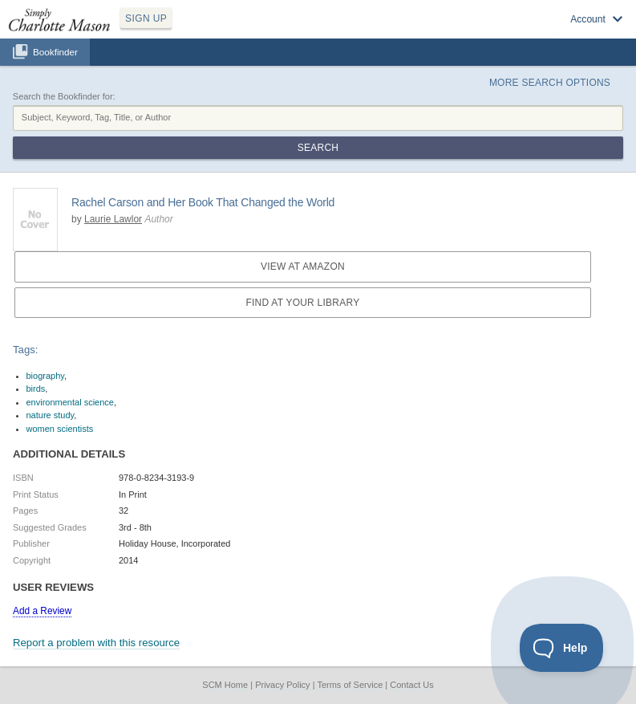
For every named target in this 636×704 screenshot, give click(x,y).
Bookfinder (55, 52)
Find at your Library (302, 302)
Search (318, 147)
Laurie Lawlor (113, 219)
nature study (50, 415)
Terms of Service (350, 685)
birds (36, 388)
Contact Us (411, 685)
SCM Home (225, 685)
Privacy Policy (282, 685)
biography (45, 375)
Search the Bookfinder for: (64, 96)
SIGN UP (146, 18)
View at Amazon (303, 266)
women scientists (60, 428)
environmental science (70, 402)
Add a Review (42, 611)
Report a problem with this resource (96, 643)
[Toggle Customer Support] (562, 648)
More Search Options (549, 82)
